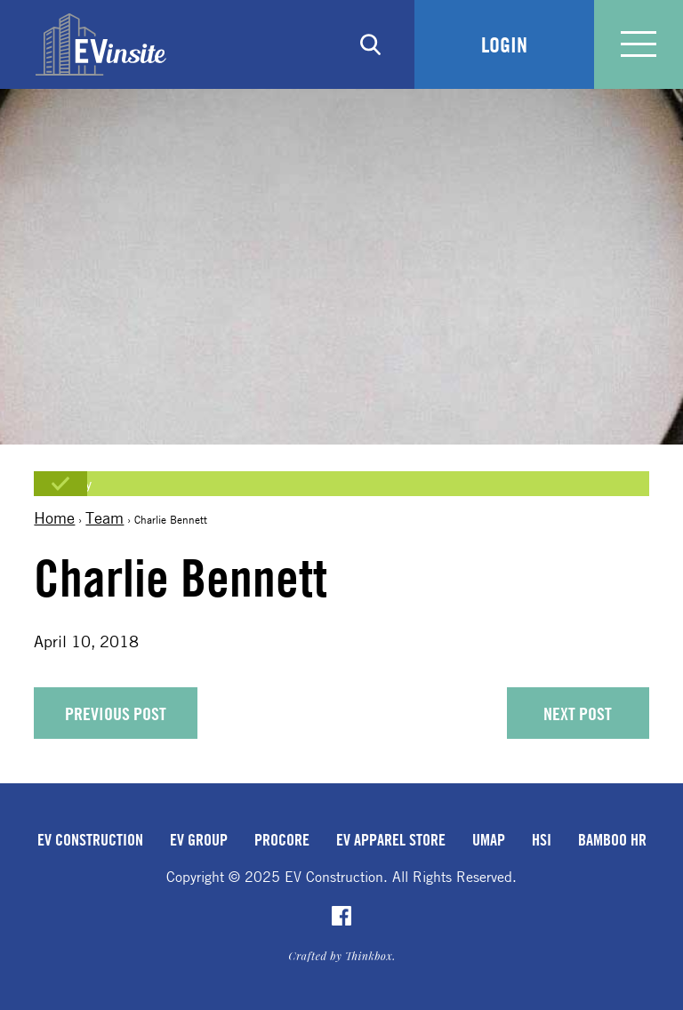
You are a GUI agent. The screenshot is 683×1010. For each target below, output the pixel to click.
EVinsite (101, 44)
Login (504, 44)
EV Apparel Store (391, 839)
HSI (541, 839)
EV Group (199, 839)
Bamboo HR (612, 839)
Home (54, 517)
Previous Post (115, 713)
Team (104, 517)
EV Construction (90, 839)
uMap (488, 839)
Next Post (577, 713)
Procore (281, 839)
